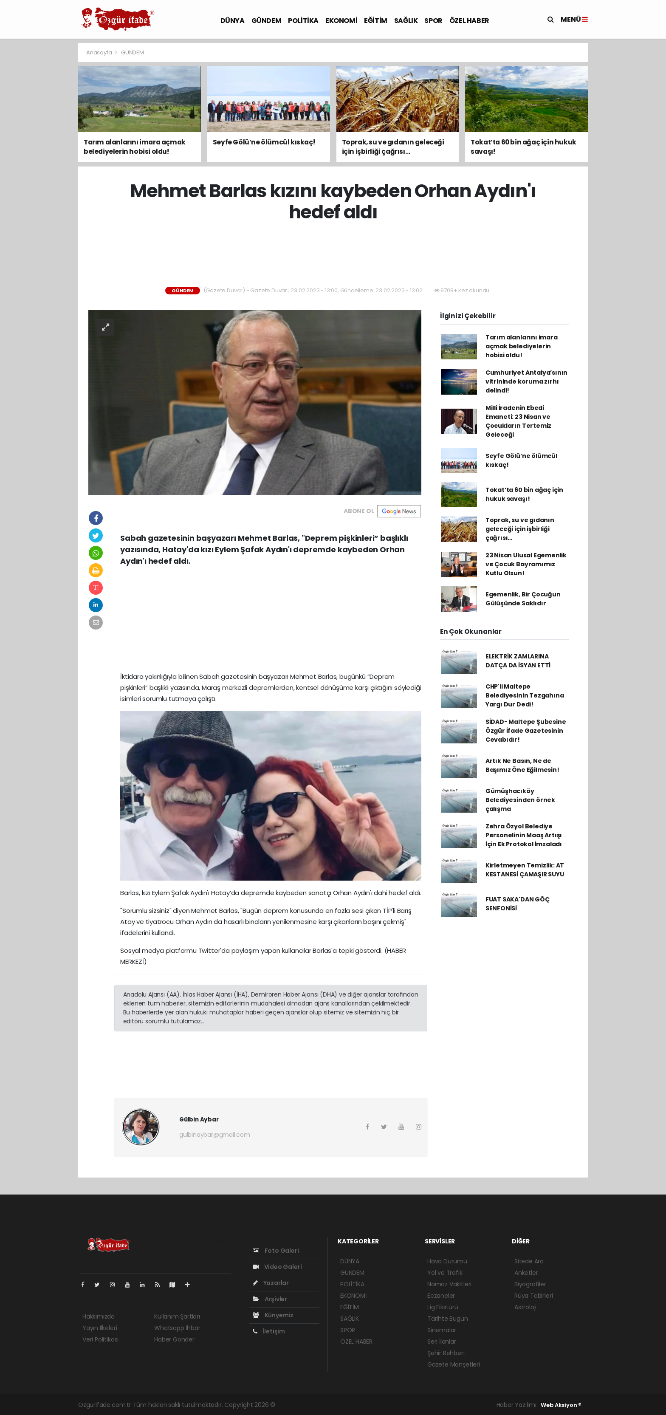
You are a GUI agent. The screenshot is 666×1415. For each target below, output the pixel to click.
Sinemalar (441, 1330)
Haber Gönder (174, 1339)
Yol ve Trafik (445, 1272)
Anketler (526, 1272)
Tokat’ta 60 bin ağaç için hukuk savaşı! (524, 494)
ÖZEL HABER (469, 20)
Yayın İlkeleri (99, 1328)
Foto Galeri (276, 1250)
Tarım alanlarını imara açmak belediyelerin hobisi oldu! (521, 346)
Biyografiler (530, 1284)
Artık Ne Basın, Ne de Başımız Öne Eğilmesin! (522, 765)
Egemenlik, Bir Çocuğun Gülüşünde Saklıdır (523, 598)
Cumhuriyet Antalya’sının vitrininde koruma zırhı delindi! (526, 381)
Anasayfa (99, 52)
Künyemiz (273, 1315)
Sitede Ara (529, 1261)
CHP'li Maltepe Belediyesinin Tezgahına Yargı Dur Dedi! (524, 695)
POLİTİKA (303, 20)
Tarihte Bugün (447, 1318)
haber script (451, 1405)
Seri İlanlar (441, 1341)
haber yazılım (413, 1405)
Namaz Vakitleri (449, 1284)
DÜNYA (232, 20)
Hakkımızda (98, 1316)
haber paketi (336, 1405)
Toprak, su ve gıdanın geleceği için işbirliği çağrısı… (519, 529)
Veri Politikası (100, 1339)
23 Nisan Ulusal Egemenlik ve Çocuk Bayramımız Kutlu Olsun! (526, 564)
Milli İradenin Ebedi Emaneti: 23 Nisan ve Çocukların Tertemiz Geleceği (518, 421)
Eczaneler (441, 1295)
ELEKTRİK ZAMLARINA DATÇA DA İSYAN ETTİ (517, 660)
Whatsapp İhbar (177, 1328)
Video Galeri (277, 1266)
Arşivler (270, 1299)
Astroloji (525, 1307)
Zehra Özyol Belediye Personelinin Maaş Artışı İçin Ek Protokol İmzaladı (523, 835)
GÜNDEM (266, 20)
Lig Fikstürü (442, 1307)
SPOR (433, 20)
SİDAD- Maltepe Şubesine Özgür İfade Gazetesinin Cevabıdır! (525, 730)
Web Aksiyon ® (561, 1405)
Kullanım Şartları (177, 1316)
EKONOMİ (341, 20)
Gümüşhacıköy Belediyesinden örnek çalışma (520, 800)
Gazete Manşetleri (453, 1364)
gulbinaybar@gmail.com (214, 1134)
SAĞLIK (406, 20)
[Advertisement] (40, 169)
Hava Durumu (447, 1261)
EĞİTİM (375, 20)
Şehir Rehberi (446, 1353)
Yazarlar (271, 1283)
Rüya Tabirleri (533, 1295)
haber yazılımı (296, 1405)
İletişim (269, 1331)
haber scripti (374, 1405)
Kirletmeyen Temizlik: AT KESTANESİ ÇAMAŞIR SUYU (524, 869)
